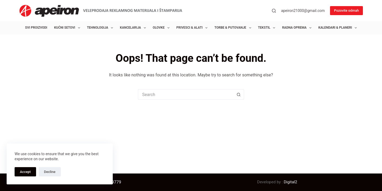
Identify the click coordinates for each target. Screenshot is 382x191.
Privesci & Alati (193, 28)
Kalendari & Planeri (338, 28)
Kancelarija (134, 28)
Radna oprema (298, 28)
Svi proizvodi (36, 27)
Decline (49, 172)
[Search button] (238, 94)
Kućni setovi (68, 28)
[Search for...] (185, 94)
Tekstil (267, 28)
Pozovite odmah (346, 10)
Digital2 (290, 182)
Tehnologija (101, 28)
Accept (25, 172)
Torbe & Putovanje (233, 28)
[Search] (274, 11)
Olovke (162, 28)
